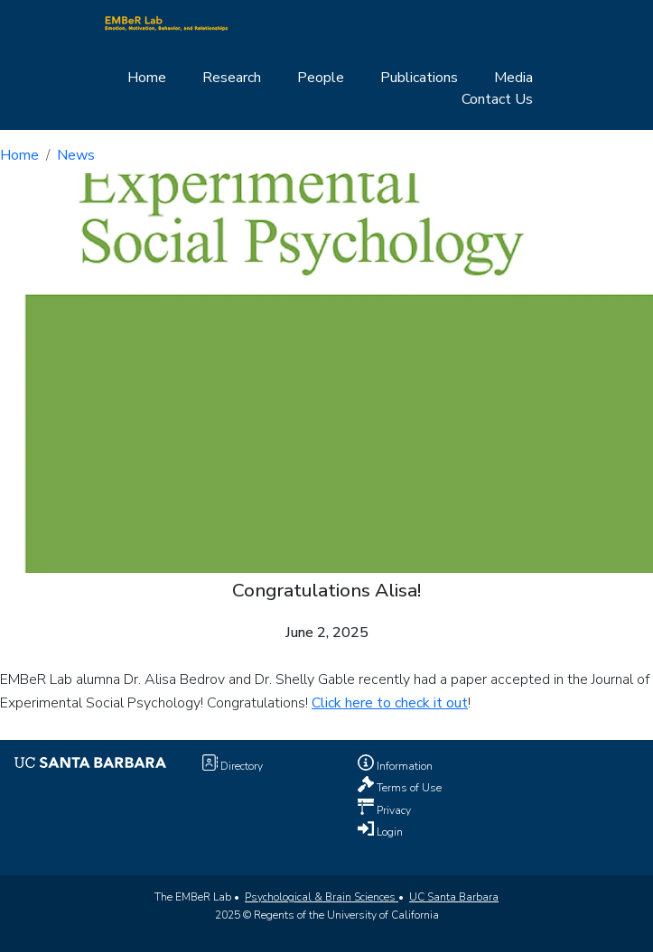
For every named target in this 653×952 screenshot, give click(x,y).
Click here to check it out (390, 703)
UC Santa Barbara (454, 897)
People (320, 78)
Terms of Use (408, 788)
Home (146, 78)
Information (403, 766)
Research (231, 78)
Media (513, 78)
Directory (240, 766)
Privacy (392, 809)
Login (388, 831)
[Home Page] (166, 22)
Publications (419, 78)
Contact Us (497, 99)
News (76, 155)
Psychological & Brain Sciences (321, 897)
